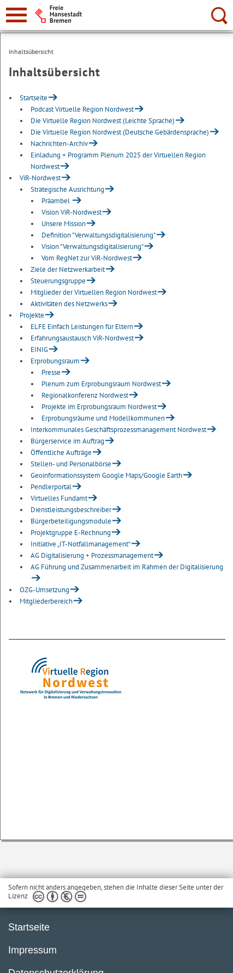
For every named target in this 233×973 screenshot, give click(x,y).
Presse (51, 372)
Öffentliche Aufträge (61, 452)
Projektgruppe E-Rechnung (71, 532)
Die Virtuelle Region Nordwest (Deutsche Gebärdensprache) (120, 132)
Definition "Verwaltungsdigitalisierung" (98, 235)
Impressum (32, 950)
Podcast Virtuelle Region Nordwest (82, 109)
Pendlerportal (51, 486)
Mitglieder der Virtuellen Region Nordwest (94, 292)
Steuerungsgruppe (58, 280)
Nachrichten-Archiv (59, 143)
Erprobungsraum (55, 361)
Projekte (32, 315)
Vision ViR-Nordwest (71, 212)
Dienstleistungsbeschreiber (71, 509)
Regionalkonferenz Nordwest (84, 395)
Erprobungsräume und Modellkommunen (103, 418)
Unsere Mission (63, 223)
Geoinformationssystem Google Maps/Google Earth (106, 475)
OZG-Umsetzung (44, 589)
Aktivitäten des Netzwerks (69, 303)
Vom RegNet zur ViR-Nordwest (86, 258)
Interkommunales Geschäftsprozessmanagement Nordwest (118, 429)
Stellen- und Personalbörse (71, 464)
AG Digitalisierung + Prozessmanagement (92, 555)
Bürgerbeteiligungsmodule (71, 521)
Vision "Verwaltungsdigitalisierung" (92, 246)
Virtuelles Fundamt (59, 498)
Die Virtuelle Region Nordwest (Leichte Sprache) (103, 120)
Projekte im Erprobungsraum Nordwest (99, 406)
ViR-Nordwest (40, 178)
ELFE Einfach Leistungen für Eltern (82, 326)
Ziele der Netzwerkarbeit (68, 269)
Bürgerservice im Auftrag (67, 441)
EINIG (39, 349)
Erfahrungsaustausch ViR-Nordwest (82, 338)
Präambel (56, 200)
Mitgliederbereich (46, 601)
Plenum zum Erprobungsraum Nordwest (101, 383)
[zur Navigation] (16, 15)
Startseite (33, 97)
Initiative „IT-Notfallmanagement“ (80, 544)
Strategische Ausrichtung (67, 189)
